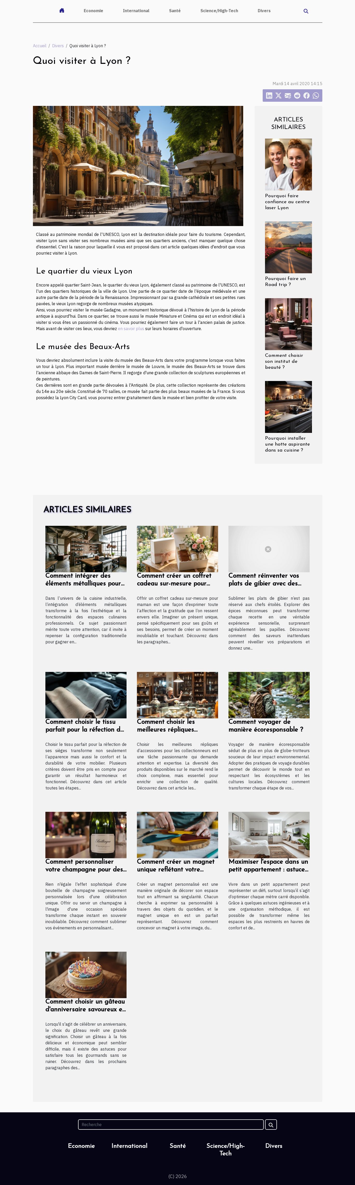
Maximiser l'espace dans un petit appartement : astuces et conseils (268, 870)
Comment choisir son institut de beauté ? (284, 361)
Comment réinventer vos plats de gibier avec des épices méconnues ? (263, 584)
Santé (175, 10)
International (136, 10)
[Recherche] (171, 1124)
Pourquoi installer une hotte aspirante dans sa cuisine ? (287, 444)
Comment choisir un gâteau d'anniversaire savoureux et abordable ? (85, 1010)
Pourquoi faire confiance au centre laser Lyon (287, 202)
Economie (93, 10)
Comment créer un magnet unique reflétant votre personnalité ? (175, 870)
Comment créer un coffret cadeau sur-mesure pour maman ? (174, 584)
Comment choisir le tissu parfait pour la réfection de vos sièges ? (84, 730)
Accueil (39, 45)
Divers (264, 10)
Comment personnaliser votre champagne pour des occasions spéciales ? (84, 870)
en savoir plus (131, 328)
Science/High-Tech (219, 10)
